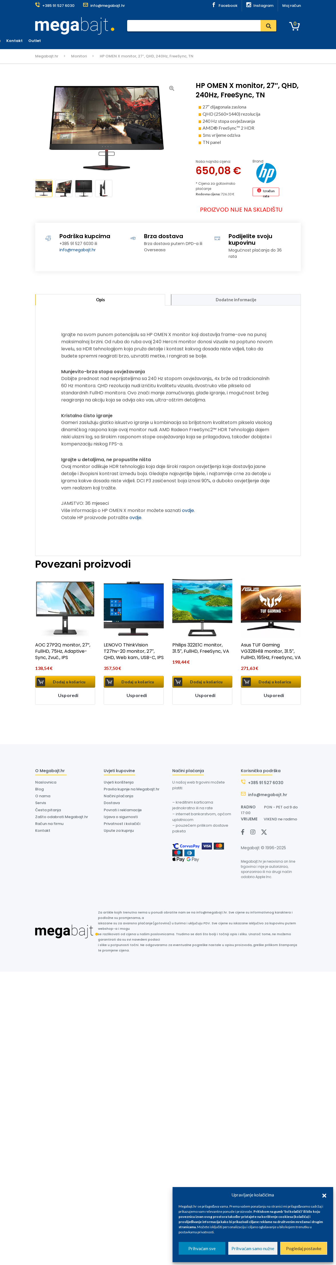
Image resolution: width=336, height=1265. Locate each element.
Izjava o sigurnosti (121, 818)
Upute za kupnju (119, 832)
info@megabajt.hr (77, 250)
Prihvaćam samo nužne (252, 1248)
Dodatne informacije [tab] (236, 300)
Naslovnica (104, 40)
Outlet (253, 40)
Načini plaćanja (118, 797)
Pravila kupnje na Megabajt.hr (131, 790)
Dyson (191, 40)
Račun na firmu (49, 825)
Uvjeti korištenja (118, 783)
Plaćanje (130, 40)
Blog (39, 790)
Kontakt (233, 40)
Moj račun (291, 5)
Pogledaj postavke (303, 1248)
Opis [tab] (100, 300)
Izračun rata (269, 192)
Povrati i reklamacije (123, 811)
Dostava (170, 40)
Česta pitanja (48, 811)
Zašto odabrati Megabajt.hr (61, 818)
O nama (211, 40)
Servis (150, 40)
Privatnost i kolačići (122, 825)
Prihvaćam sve (202, 1248)
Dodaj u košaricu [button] (69, 683)
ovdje (188, 512)
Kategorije (50, 41)
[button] (324, 1195)
